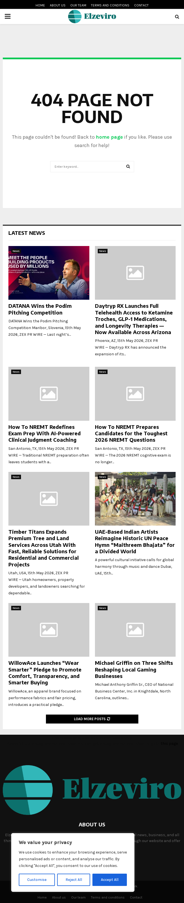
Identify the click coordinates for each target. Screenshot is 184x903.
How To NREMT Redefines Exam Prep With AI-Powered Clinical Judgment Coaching (44, 433)
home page (109, 137)
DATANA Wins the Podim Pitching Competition (40, 308)
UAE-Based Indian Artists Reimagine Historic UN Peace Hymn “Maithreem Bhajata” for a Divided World (135, 541)
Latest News (26, 233)
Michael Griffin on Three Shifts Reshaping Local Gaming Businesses (134, 669)
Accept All (109, 879)
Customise (36, 879)
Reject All (74, 879)
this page (169, 743)
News (16, 251)
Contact (141, 5)
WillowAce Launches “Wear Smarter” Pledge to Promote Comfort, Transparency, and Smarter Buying (44, 672)
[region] (72, 862)
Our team (78, 5)
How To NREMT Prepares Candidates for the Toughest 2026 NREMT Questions (131, 433)
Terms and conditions (110, 5)
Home (40, 5)
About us (58, 5)
